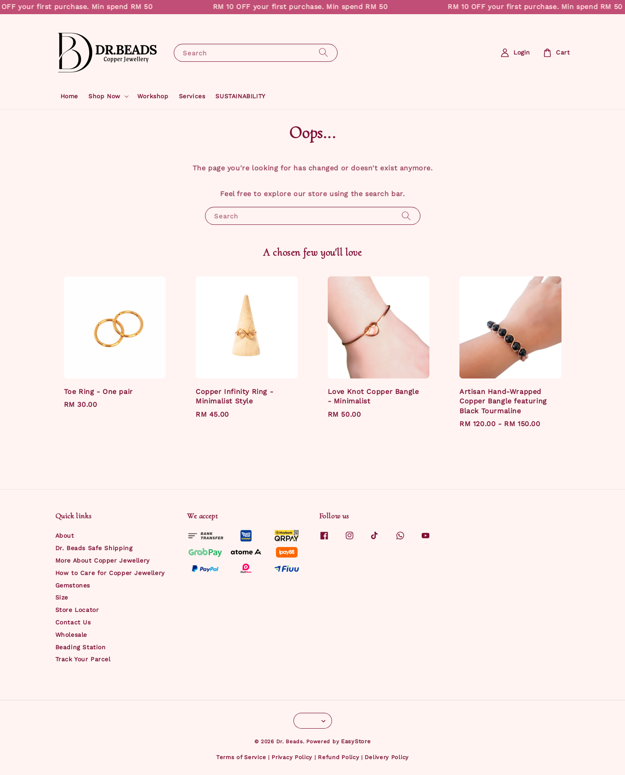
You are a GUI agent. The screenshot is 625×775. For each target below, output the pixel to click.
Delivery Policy (387, 757)
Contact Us (73, 622)
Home (69, 96)
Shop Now (104, 96)
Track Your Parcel (83, 659)
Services (192, 96)
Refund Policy (338, 757)
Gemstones (72, 585)
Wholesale (71, 634)
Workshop (153, 96)
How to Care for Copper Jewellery (110, 572)
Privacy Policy (292, 757)
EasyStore (356, 741)
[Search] (323, 52)
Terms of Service (241, 757)
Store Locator (77, 609)
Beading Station (80, 647)
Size (61, 597)
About (64, 535)
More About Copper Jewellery (102, 560)
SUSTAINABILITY (240, 96)
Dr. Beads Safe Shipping (94, 548)
